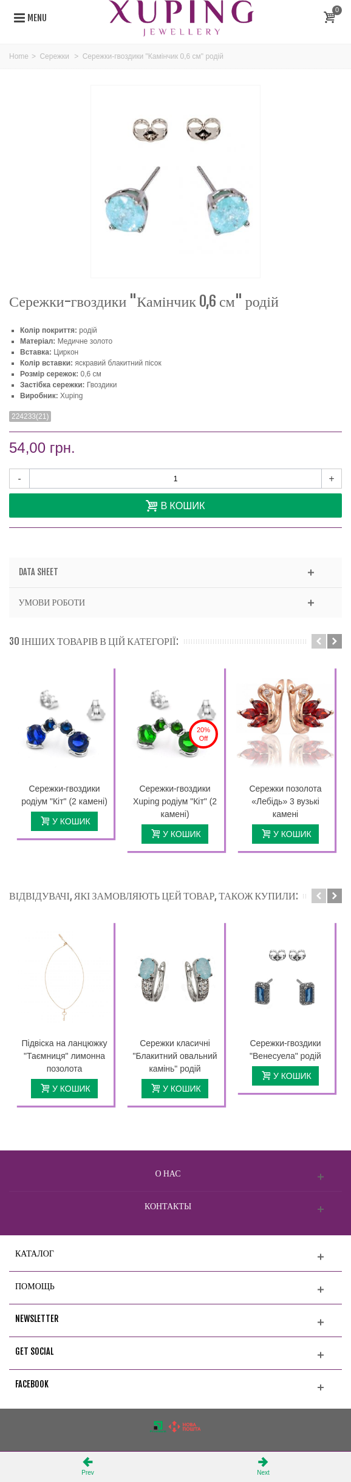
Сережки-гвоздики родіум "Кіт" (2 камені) (64, 795)
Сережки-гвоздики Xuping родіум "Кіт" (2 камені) (175, 801)
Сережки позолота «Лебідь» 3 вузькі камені (285, 801)
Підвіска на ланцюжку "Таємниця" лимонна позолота (64, 1055)
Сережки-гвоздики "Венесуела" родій (285, 1049)
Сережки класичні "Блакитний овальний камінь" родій (174, 1055)
